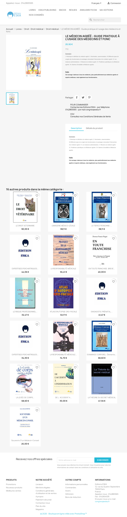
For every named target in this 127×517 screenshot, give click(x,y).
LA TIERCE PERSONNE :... (101, 225)
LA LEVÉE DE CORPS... (25, 397)
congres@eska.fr (102, 501)
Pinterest (89, 97)
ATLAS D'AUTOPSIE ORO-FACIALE (63, 311)
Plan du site (40, 506)
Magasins (40, 509)
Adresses (69, 494)
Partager (76, 97)
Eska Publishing (47, 10)
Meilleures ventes (13, 491)
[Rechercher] (104, 19)
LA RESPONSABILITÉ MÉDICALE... (63, 354)
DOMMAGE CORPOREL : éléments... (101, 354)
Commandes (70, 487)
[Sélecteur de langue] (97, 3)
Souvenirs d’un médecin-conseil (25, 440)
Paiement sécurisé (44, 500)
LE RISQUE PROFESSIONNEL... (25, 311)
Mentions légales (43, 487)
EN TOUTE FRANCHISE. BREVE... (102, 268)
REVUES (73, 10)
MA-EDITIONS (106, 10)
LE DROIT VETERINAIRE (25, 225)
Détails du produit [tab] (94, 128)
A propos (39, 496)
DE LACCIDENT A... (63, 397)
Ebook (62, 10)
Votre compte (73, 479)
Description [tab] (76, 128)
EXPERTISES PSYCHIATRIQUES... (25, 268)
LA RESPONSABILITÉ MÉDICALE (63, 268)
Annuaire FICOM (88, 10)
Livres (32, 10)
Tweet (83, 97)
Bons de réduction (73, 497)
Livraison (39, 484)
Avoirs (68, 491)
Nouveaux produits (14, 487)
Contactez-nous (43, 503)
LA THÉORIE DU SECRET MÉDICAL (102, 397)
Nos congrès (36, 15)
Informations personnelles (76, 484)
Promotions (11, 484)
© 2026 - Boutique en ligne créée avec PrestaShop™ (63, 513)
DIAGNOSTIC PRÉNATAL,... (102, 311)
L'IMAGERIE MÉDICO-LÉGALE (63, 225)
